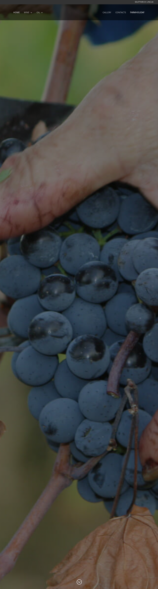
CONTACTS (120, 13)
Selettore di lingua (144, 2)
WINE (26, 13)
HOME (16, 13)
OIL (38, 13)
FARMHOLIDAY (137, 13)
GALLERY (107, 13)
